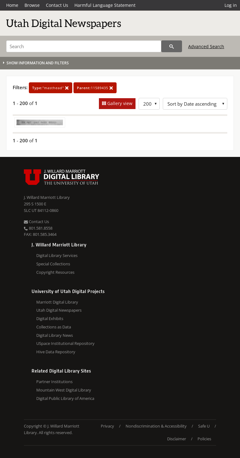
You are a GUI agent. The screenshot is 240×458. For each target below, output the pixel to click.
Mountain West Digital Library (63, 390)
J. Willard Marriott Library (47, 197)
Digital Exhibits (49, 318)
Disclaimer (176, 439)
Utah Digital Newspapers (59, 310)
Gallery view (119, 103)
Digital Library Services (57, 255)
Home (12, 5)
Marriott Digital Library (57, 302)
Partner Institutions (54, 381)
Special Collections (53, 264)
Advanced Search (206, 46)
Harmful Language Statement (105, 5)
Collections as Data (53, 327)
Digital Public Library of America (65, 398)
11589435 (95, 87)
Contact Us (57, 5)
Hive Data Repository (55, 352)
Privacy (107, 426)
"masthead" (50, 87)
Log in (230, 5)
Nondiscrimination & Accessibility (156, 426)
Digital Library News (54, 335)
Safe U (204, 426)
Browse (32, 5)
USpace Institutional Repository (65, 343)
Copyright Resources (55, 272)
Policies (204, 439)
